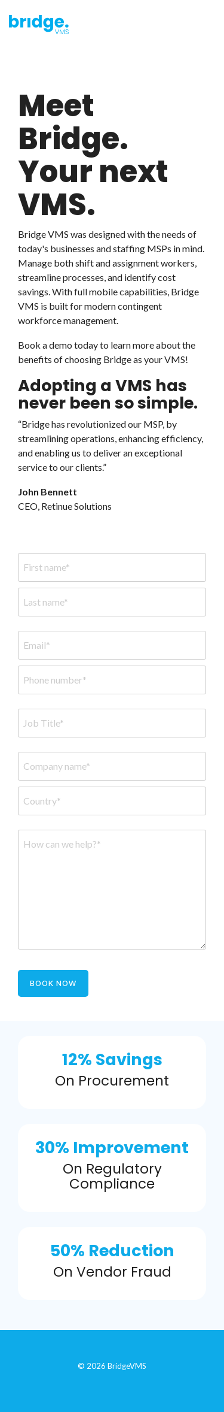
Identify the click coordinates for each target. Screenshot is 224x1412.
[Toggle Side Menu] (207, 22)
